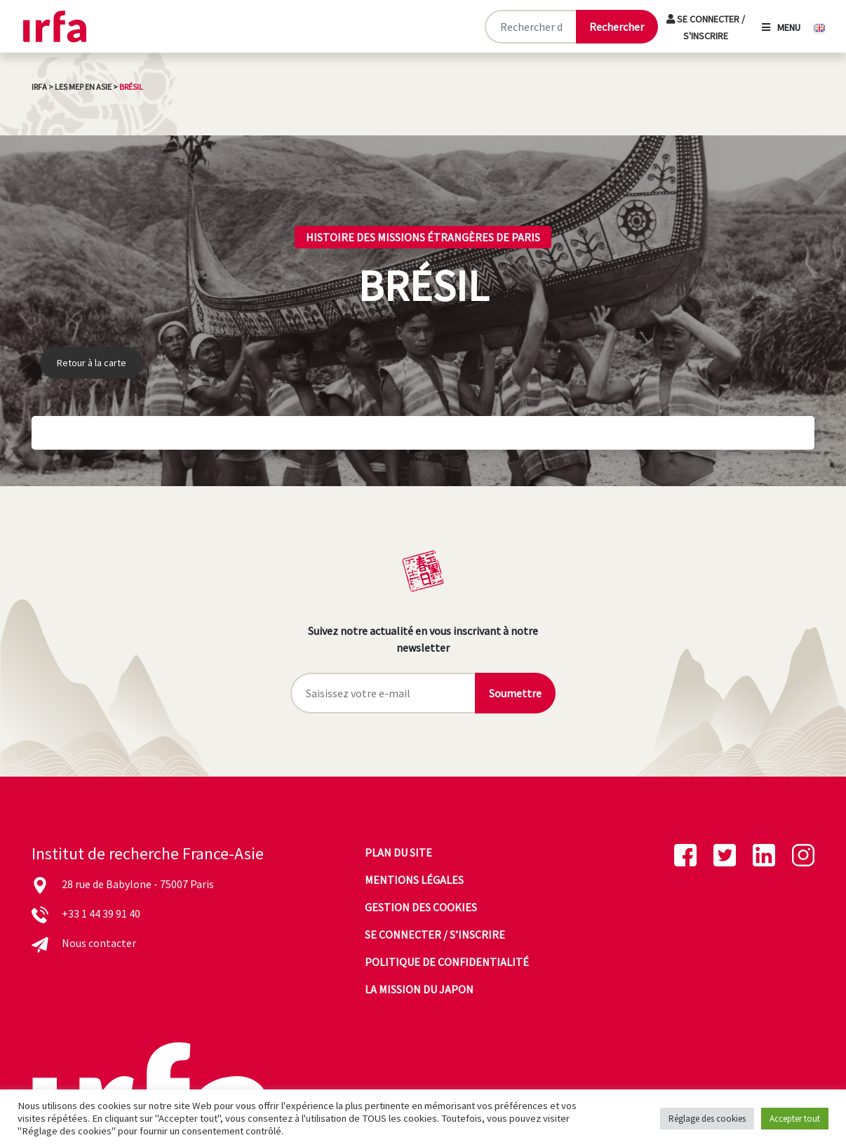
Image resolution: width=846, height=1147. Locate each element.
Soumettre (515, 693)
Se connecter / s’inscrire (435, 934)
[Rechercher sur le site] (530, 26)
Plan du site (398, 852)
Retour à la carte (91, 362)
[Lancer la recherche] (616, 26)
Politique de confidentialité (447, 962)
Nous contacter (99, 943)
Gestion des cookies (421, 907)
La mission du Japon (419, 989)
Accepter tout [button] (795, 1119)
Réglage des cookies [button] (707, 1119)
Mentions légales (414, 880)
